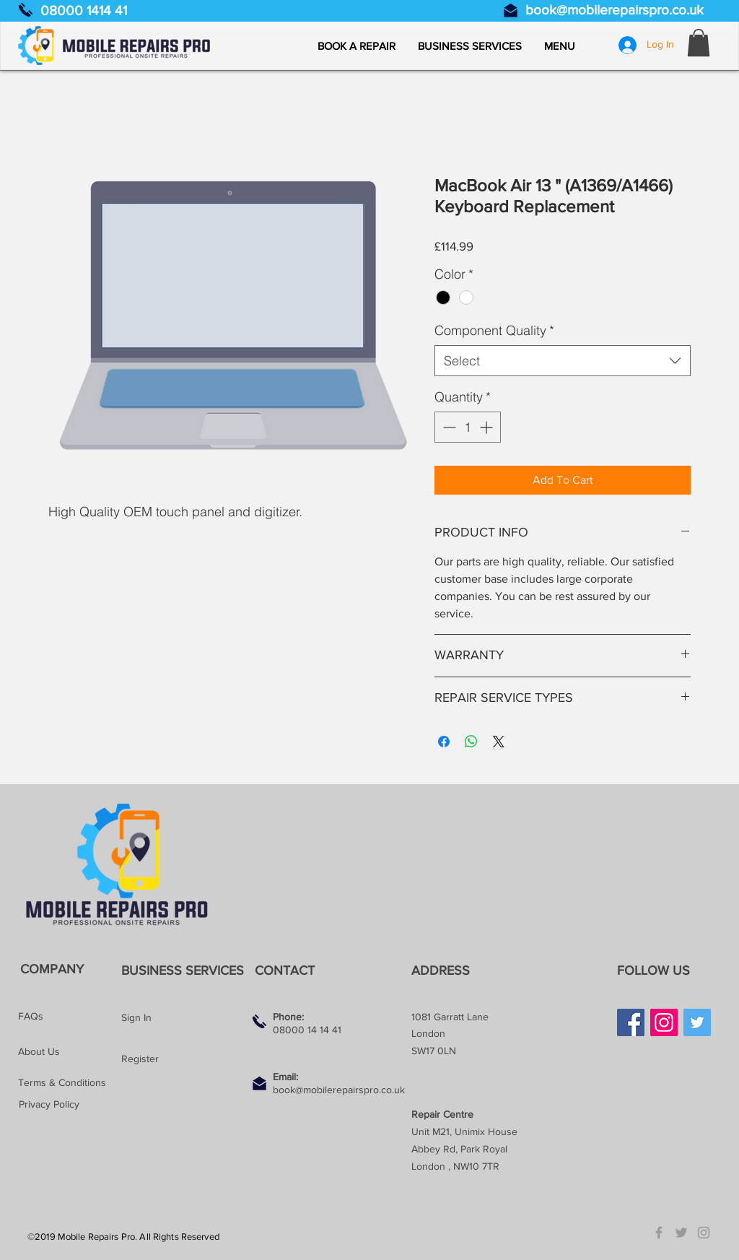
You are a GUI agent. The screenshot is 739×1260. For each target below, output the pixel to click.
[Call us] (25, 10)
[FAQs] (69, 1017)
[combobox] (562, 360)
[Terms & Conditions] (69, 1083)
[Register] (172, 1059)
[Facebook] (630, 1022)
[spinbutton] (467, 427)
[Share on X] (498, 741)
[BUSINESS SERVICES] (185, 971)
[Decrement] (448, 427)
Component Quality (494, 330)
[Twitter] (697, 1022)
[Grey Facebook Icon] (659, 1233)
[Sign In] (172, 1018)
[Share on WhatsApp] (471, 741)
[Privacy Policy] (70, 1104)
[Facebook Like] (645, 1060)
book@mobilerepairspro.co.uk (614, 9)
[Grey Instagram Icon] (704, 1233)
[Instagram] (664, 1022)
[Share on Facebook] (443, 741)
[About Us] (69, 1052)
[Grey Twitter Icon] (681, 1233)
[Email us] (510, 10)
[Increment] (487, 427)
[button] (559, 46)
